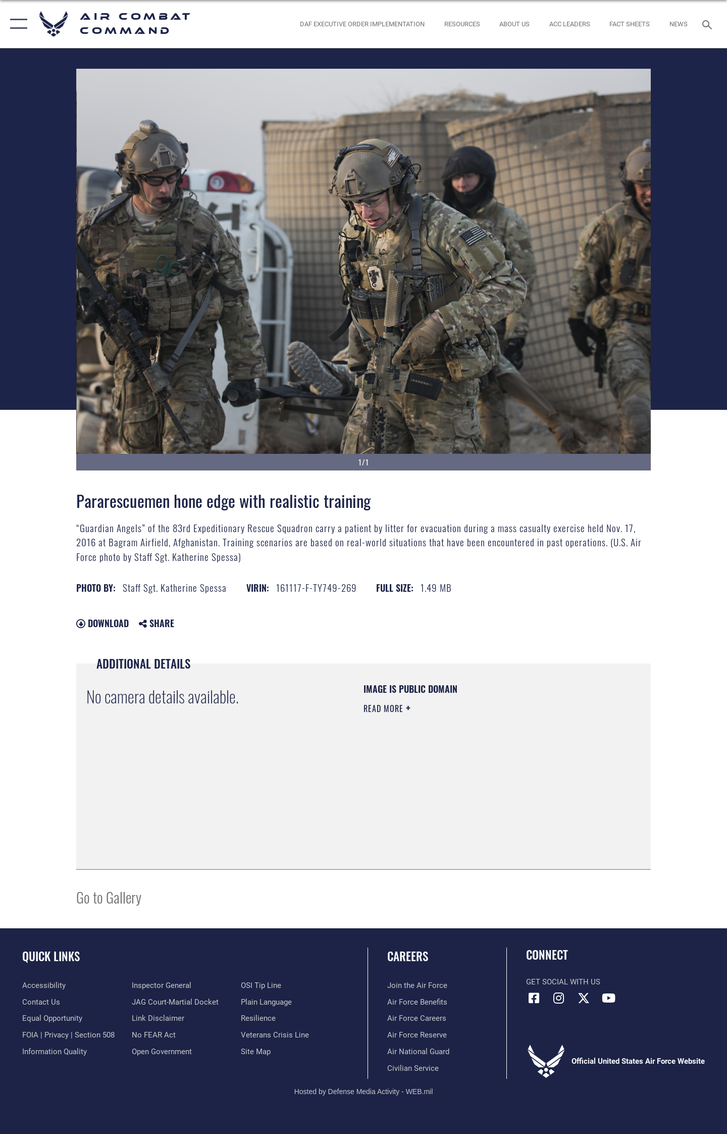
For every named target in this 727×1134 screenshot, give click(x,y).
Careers (407, 956)
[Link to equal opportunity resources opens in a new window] (52, 1018)
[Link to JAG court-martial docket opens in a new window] (175, 1002)
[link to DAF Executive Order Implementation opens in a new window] (362, 24)
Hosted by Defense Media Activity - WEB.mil (363, 1092)
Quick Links (51, 956)
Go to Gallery (108, 897)
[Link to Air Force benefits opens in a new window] (417, 1002)
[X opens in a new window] (583, 998)
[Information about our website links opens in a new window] (158, 1018)
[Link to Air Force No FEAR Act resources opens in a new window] (154, 1035)
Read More (385, 708)
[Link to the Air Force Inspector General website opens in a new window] (161, 985)
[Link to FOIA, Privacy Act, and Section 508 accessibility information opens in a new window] (68, 1035)
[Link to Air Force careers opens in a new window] (416, 1018)
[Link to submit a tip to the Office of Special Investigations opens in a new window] (261, 985)
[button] (16, 24)
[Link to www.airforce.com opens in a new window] (417, 985)
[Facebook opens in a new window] (533, 998)
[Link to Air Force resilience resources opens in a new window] (258, 1018)
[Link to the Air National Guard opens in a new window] (418, 1051)
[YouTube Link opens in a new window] (608, 998)
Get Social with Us (563, 981)
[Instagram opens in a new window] (558, 998)
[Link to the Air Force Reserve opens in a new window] (417, 1035)
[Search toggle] (708, 24)
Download (102, 623)
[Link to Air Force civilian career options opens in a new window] (413, 1068)
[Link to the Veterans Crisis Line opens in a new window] (275, 1035)
